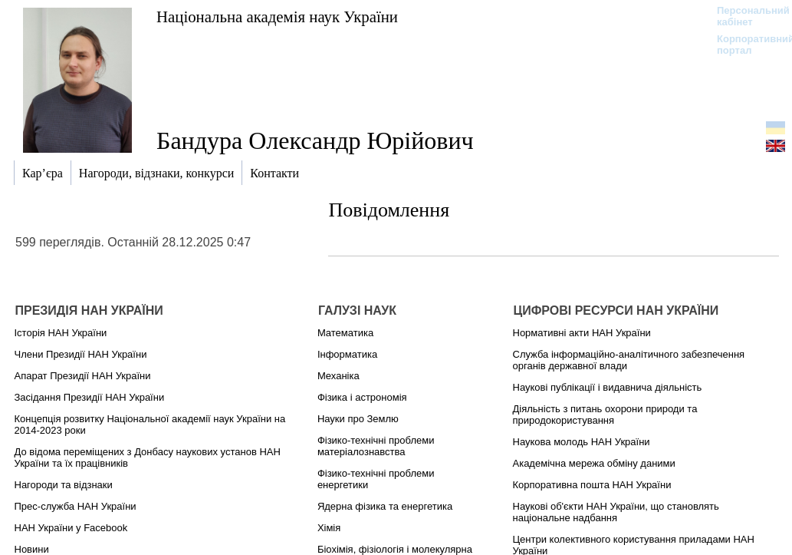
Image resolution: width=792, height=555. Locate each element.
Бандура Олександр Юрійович (315, 140)
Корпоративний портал (745, 44)
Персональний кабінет (745, 16)
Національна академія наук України (277, 16)
